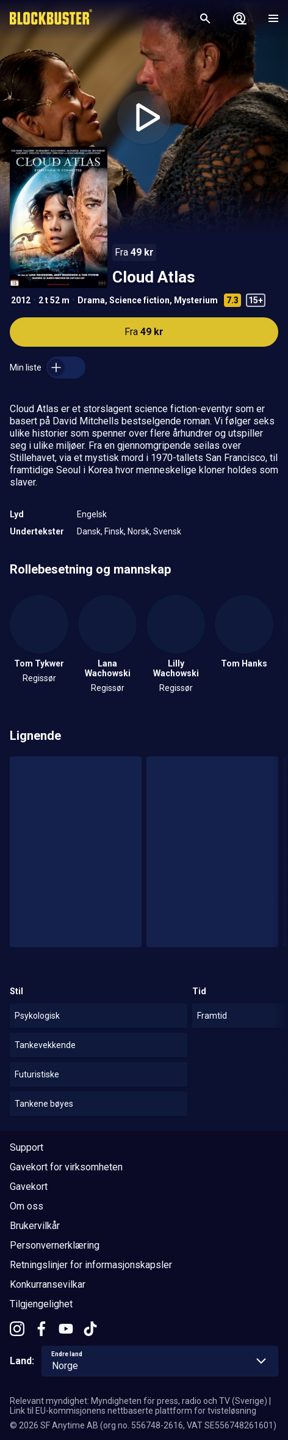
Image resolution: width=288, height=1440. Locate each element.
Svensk (167, 531)
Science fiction (139, 300)
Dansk (89, 531)
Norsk (138, 531)
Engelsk (92, 514)
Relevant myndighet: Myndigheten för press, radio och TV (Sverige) (138, 1401)
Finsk (114, 531)
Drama (91, 300)
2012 (21, 300)
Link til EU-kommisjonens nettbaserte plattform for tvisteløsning (133, 1411)
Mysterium (196, 300)
